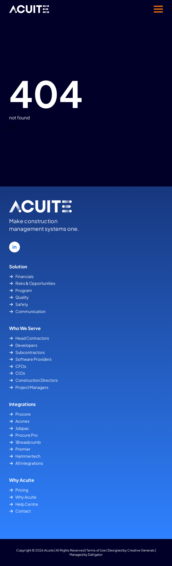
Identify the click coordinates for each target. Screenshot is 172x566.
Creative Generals (141, 550)
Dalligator (95, 554)
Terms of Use (96, 550)
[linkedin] (14, 247)
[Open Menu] (158, 9)
